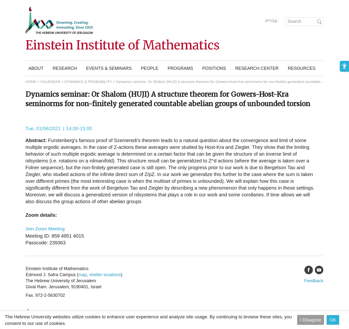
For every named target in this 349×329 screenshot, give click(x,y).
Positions (214, 68)
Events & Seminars (109, 68)
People (149, 68)
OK (333, 319)
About (35, 68)
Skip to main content (21, 3)
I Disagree (310, 319)
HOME (30, 82)
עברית (271, 20)
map (82, 274)
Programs (180, 68)
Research (65, 68)
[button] (344, 66)
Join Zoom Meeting (45, 228)
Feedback (313, 280)
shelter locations (105, 274)
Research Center (256, 68)
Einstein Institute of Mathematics (122, 45)
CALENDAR (50, 82)
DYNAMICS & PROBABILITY (88, 82)
